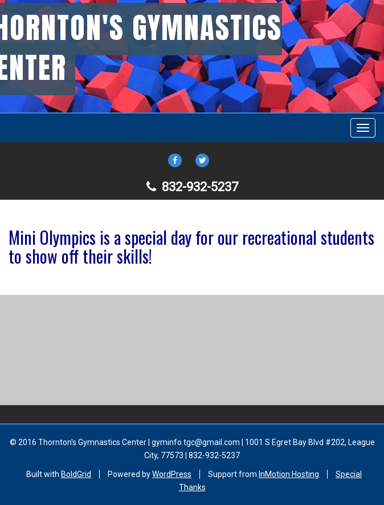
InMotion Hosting (289, 474)
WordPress (171, 474)
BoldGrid (76, 474)
